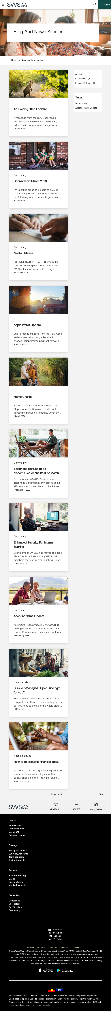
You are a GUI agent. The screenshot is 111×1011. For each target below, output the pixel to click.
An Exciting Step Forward (30, 109)
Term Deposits (16, 857)
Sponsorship (81, 103)
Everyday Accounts (18, 854)
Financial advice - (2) (85, 83)
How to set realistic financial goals (36, 762)
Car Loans (14, 832)
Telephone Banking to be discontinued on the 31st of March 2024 (36, 471)
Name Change (23, 397)
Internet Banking (17, 876)
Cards (12, 879)
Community (20, 175)
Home (13, 60)
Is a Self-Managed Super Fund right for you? (37, 690)
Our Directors (15, 907)
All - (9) (78, 74)
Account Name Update (29, 616)
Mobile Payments (17, 885)
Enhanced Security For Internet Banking (34, 544)
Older (101, 795)
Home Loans (15, 826)
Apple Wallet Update (27, 325)
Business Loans (17, 835)
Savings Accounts (18, 851)
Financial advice (22, 682)
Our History (14, 904)
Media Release (23, 253)
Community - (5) (82, 79)
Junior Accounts (17, 860)
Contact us (14, 901)
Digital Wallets (16, 882)
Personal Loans (17, 829)
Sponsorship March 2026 (30, 181)
